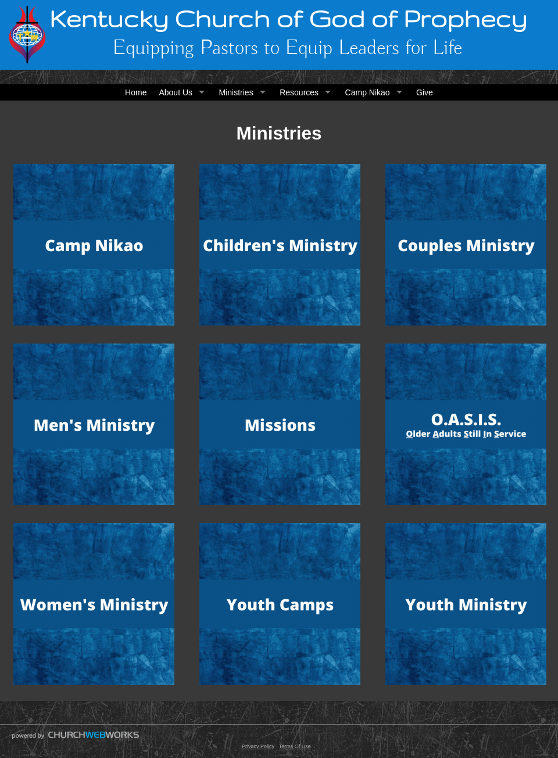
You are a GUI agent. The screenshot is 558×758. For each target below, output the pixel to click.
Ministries (236, 92)
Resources (299, 92)
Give (424, 92)
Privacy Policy (258, 746)
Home (135, 92)
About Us (175, 92)
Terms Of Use (295, 746)
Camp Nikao (367, 92)
